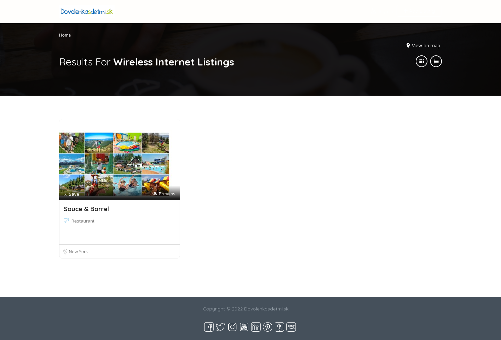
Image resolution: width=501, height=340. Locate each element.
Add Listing (419, 11)
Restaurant (83, 221)
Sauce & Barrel (86, 209)
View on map (426, 45)
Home (65, 35)
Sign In (386, 11)
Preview (163, 194)
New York (78, 251)
